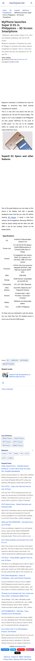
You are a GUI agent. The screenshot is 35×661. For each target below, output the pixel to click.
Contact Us (14, 657)
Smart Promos (19, 438)
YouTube (21, 649)
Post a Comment (7, 389)
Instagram (30, 649)
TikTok (17, 653)
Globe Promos (7, 438)
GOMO (10, 458)
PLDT (27, 453)
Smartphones (8, 364)
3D (8, 360)
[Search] (31, 3)
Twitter (13, 649)
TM (22, 453)
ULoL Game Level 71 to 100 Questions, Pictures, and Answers (14, 630)
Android (14, 360)
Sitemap (16, 659)
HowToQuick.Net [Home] (19, 646)
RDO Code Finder (26, 659)
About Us (7, 657)
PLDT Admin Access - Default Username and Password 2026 (16, 506)
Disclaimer (27, 657)
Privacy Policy (8, 659)
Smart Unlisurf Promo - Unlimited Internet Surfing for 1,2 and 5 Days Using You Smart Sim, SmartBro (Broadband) (15, 468)
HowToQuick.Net (17, 3)
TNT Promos (6, 442)
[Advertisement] (17, 82)
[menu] (3, 3)
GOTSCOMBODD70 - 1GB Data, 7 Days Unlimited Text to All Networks (14, 612)
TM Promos (6, 445)
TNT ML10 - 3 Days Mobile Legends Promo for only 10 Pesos (16, 559)
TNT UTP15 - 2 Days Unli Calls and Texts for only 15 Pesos (16, 488)
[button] (3, 383)
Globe (16, 453)
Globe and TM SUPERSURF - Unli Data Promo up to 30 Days (17, 523)
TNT (10, 453)
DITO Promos (17, 442)
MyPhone (24, 360)
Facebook (5, 649)
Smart (4, 453)
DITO (4, 458)
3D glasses (12, 217)
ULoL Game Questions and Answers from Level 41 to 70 (17, 541)
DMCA (21, 657)
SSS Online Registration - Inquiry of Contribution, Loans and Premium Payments (16, 577)
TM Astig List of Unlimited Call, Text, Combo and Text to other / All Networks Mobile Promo (17, 595)
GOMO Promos (17, 445)
